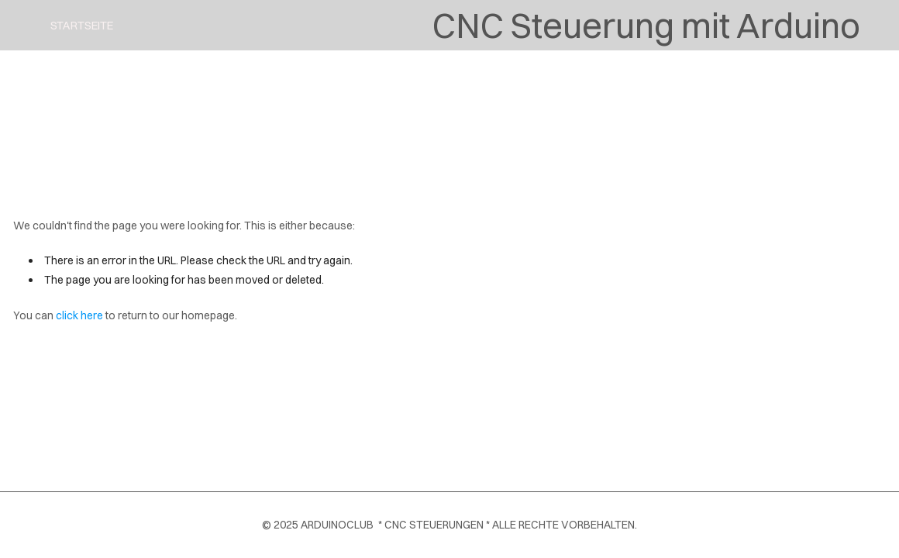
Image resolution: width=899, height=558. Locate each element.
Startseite (81, 25)
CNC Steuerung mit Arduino (646, 25)
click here (79, 315)
